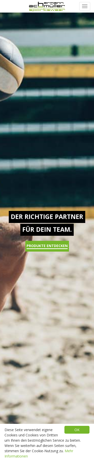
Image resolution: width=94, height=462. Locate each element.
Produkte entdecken (47, 246)
